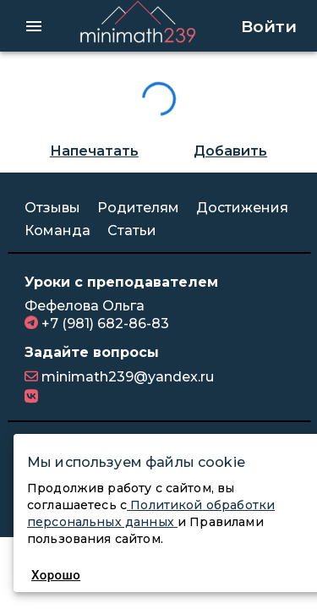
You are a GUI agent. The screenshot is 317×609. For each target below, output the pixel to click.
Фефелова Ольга (85, 303)
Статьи (131, 228)
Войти (269, 24)
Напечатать (94, 148)
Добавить (230, 148)
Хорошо (56, 575)
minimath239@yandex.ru (126, 374)
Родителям (138, 205)
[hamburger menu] (34, 24)
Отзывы (52, 205)
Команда (57, 228)
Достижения (242, 205)
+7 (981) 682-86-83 (103, 320)
